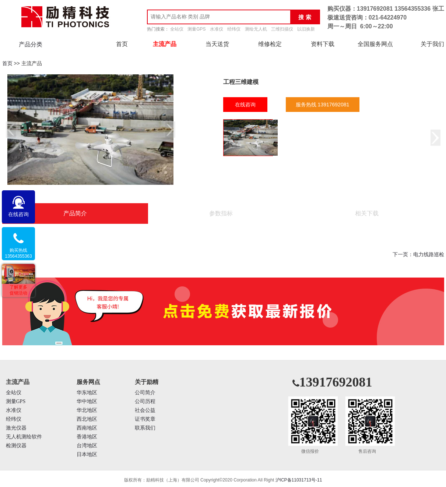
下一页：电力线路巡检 (418, 254)
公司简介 (145, 392)
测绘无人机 (256, 29)
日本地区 (87, 454)
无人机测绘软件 (24, 437)
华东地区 (87, 392)
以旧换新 (306, 29)
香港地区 (87, 437)
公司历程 (145, 401)
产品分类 (30, 44)
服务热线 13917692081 (323, 104)
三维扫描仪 (282, 29)
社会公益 (145, 410)
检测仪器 (16, 445)
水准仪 (216, 29)
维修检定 (270, 44)
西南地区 (87, 428)
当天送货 (217, 44)
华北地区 (87, 410)
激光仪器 (16, 428)
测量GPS (196, 29)
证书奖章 (145, 419)
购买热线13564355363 (18, 253)
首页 (122, 44)
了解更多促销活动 (18, 290)
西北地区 (87, 419)
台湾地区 (87, 445)
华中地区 (87, 401)
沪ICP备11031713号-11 (298, 480)
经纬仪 (233, 29)
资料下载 (322, 44)
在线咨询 (245, 104)
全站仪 (176, 29)
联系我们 (145, 428)
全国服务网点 (375, 44)
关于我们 (432, 44)
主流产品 (164, 44)
